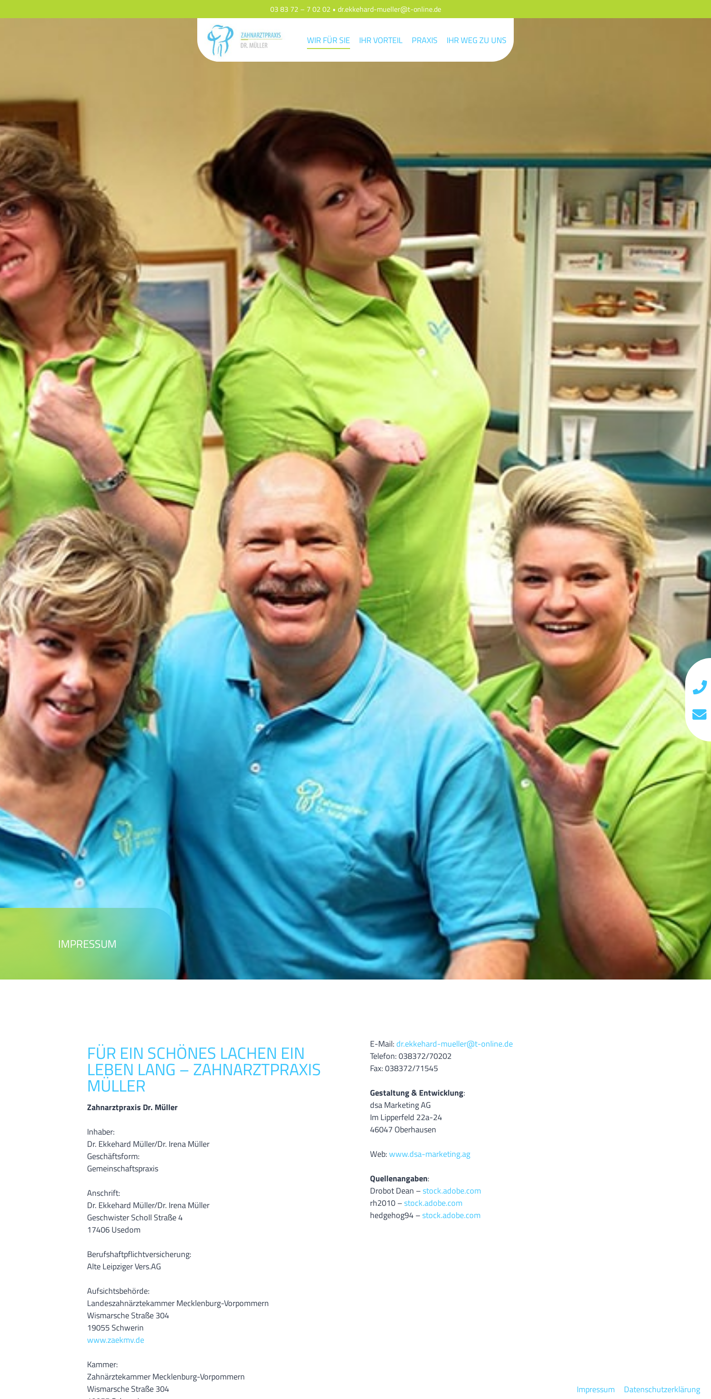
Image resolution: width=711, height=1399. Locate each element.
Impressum (596, 1389)
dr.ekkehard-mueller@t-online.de (389, 9)
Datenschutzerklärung (662, 1389)
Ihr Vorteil (381, 40)
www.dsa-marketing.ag (429, 1154)
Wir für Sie (328, 40)
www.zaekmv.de (115, 1340)
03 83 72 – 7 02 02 (300, 9)
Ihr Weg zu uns (476, 40)
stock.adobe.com (452, 1191)
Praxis (425, 40)
